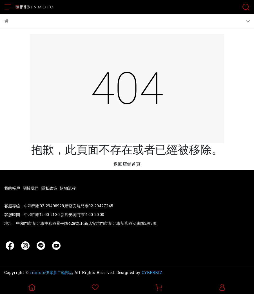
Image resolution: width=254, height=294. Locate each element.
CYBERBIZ (152, 272)
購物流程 (68, 188)
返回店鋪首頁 (127, 164)
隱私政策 (49, 188)
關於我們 (31, 188)
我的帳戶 (12, 188)
